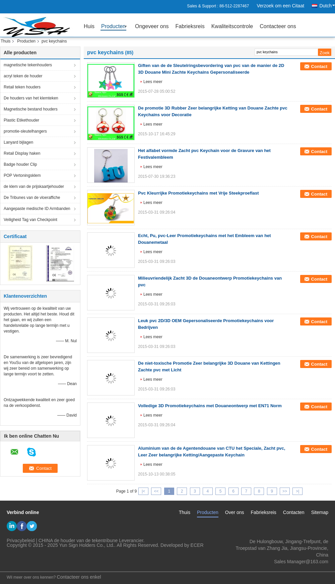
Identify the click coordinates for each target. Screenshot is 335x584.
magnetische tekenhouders (28, 65)
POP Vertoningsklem (22, 175)
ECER (197, 545)
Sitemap (319, 512)
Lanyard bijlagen (18, 142)
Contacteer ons (278, 26)
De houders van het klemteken (31, 98)
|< (143, 491)
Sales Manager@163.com (301, 561)
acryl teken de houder (23, 76)
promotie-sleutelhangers (25, 131)
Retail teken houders (22, 87)
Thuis (5, 41)
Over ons (234, 512)
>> (284, 491)
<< (156, 491)
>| (297, 491)
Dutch (327, 5)
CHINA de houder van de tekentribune (78, 540)
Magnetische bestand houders (31, 109)
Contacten (294, 512)
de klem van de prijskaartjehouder (34, 186)
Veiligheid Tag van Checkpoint (30, 219)
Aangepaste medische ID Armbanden (37, 208)
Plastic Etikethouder (21, 120)
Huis (89, 26)
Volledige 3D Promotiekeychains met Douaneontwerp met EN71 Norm (210, 405)
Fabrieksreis (190, 26)
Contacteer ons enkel (79, 577)
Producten (113, 26)
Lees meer (152, 81)
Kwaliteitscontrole (232, 26)
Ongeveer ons (152, 26)
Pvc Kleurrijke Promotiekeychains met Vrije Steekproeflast (198, 193)
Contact (319, 66)
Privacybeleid (21, 540)
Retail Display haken (22, 153)
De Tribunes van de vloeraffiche (32, 197)
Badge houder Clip (20, 164)
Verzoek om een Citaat (280, 5)
